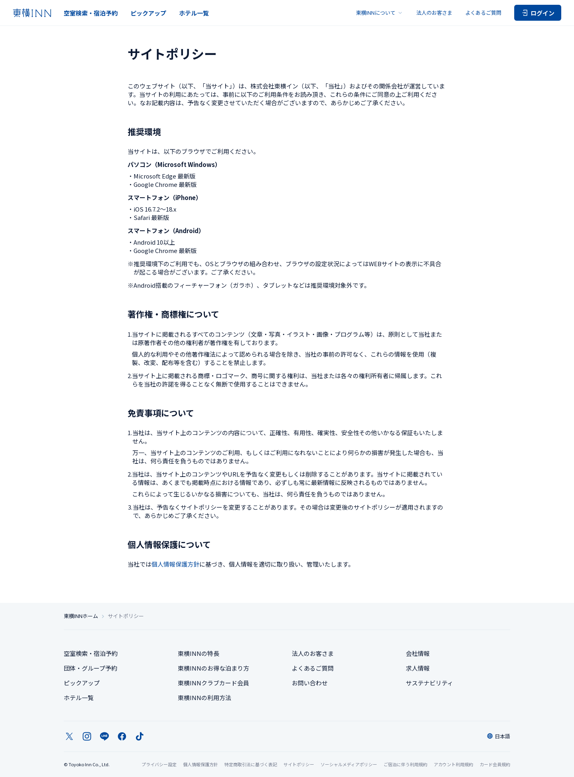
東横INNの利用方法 (204, 697)
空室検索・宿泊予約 (91, 13)
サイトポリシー (298, 764)
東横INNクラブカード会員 (213, 683)
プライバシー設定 (159, 764)
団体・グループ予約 (90, 668)
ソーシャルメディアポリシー (348, 764)
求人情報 (418, 668)
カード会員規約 (495, 764)
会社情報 (418, 653)
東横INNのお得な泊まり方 (213, 668)
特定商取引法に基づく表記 (250, 764)
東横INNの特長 (198, 653)
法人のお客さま (434, 12)
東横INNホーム (81, 616)
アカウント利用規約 (453, 764)
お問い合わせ (310, 683)
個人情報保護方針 (175, 564)
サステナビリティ (429, 683)
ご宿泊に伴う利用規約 (405, 764)
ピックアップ (148, 13)
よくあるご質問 (483, 12)
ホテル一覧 (194, 13)
